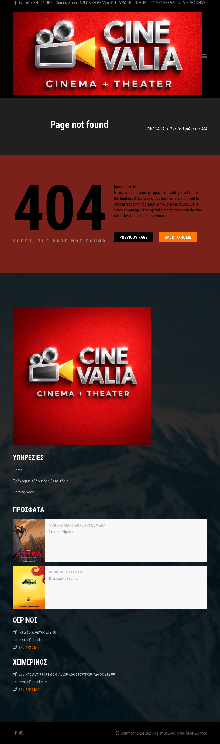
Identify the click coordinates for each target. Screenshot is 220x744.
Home (17, 470)
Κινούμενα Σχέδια (63, 578)
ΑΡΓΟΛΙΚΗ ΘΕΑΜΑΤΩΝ (98, 2)
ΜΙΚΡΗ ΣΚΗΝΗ (194, 2)
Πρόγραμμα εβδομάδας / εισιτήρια (40, 481)
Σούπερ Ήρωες (61, 531)
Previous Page (133, 237)
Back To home (177, 237)
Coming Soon (66, 2)
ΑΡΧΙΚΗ (32, 2)
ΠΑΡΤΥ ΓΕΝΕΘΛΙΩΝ (165, 2)
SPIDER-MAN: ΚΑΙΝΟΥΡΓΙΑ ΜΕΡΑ (77, 525)
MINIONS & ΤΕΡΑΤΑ (65, 572)
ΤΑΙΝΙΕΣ (47, 2)
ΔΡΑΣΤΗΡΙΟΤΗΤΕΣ (133, 2)
